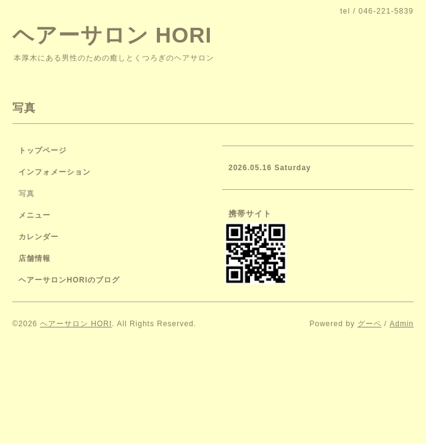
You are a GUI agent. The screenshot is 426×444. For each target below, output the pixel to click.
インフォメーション (55, 172)
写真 (27, 193)
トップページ (43, 150)
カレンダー (39, 236)
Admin (402, 323)
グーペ (369, 323)
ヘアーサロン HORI (112, 35)
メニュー (35, 215)
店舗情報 (35, 258)
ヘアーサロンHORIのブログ (69, 280)
